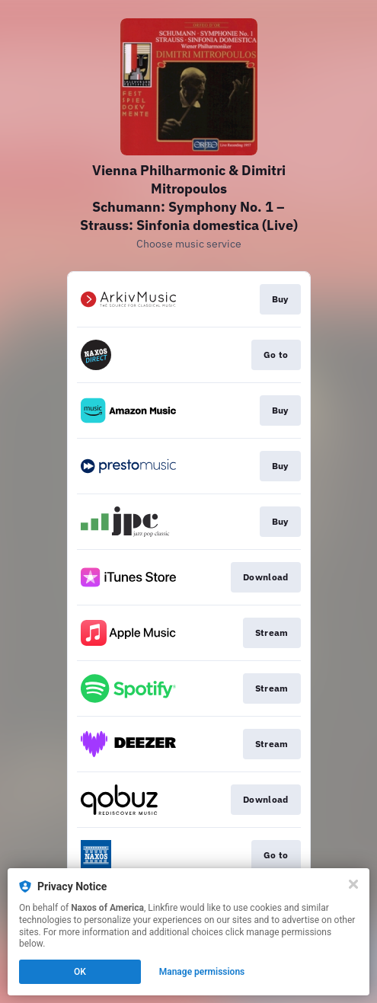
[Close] (353, 884)
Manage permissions (202, 971)
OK (80, 971)
